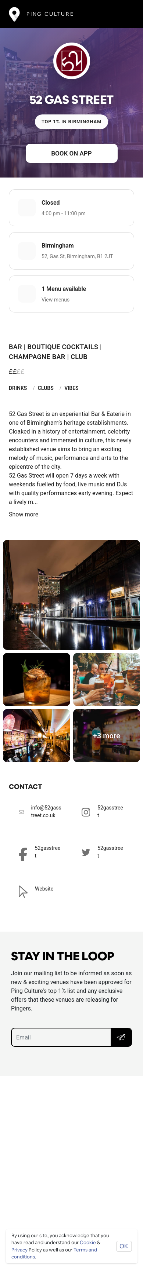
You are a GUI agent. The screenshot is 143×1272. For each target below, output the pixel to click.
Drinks (18, 388)
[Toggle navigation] (123, 14)
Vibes (71, 388)
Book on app (71, 153)
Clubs (46, 388)
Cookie (88, 1242)
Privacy (19, 1250)
